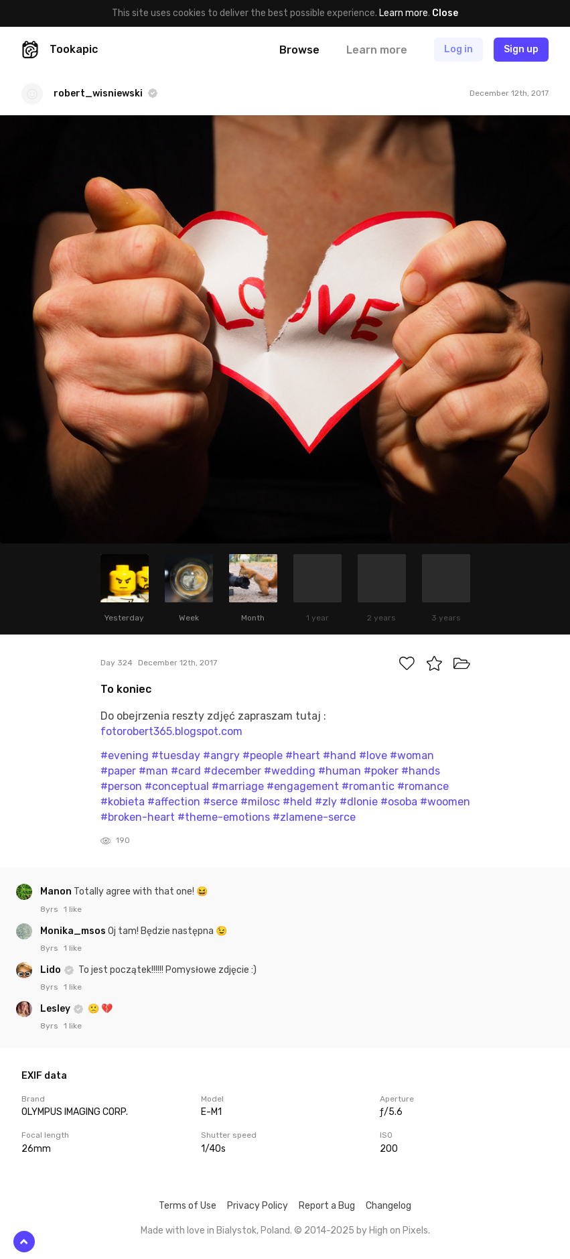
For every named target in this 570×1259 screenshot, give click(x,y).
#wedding (289, 771)
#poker (381, 771)
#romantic (368, 786)
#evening (124, 755)
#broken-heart (137, 817)
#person (121, 786)
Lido (51, 970)
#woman (412, 755)
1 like (73, 909)
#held (297, 801)
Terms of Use (187, 1205)
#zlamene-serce (314, 817)
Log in (458, 49)
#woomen (445, 801)
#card (186, 771)
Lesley (56, 1008)
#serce (220, 801)
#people (262, 755)
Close (445, 13)
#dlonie (359, 801)
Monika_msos (74, 931)
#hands (420, 771)
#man (153, 771)
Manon (57, 891)
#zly (326, 801)
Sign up (521, 49)
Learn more (403, 13)
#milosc (260, 801)
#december (232, 771)
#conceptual (177, 786)
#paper (118, 771)
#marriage (238, 786)
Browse (299, 50)
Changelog (388, 1205)
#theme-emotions (223, 817)
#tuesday (175, 755)
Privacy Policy (257, 1205)
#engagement (303, 786)
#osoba (398, 801)
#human (339, 771)
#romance (423, 786)
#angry (221, 755)
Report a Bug (327, 1205)
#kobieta (122, 801)
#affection (173, 801)
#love (373, 755)
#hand (339, 755)
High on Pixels (398, 1230)
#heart (302, 755)
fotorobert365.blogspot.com (171, 731)
